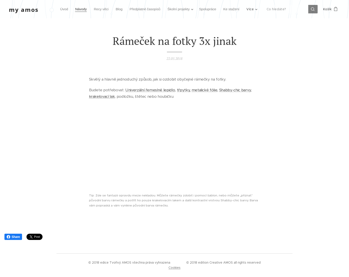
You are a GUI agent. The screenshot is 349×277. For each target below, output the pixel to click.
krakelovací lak (102, 96)
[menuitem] (56, 9)
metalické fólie (204, 90)
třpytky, (184, 90)
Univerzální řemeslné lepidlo (150, 90)
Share (13, 237)
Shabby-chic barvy (235, 90)
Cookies (174, 268)
